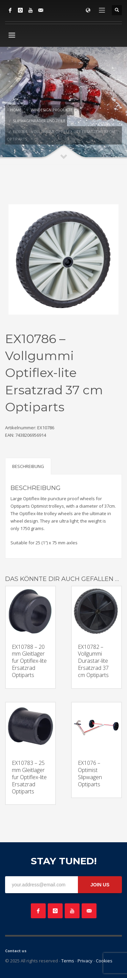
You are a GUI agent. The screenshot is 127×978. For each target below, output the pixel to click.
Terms (67, 961)
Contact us (15, 950)
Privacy (85, 961)
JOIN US (99, 884)
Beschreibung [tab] (28, 466)
